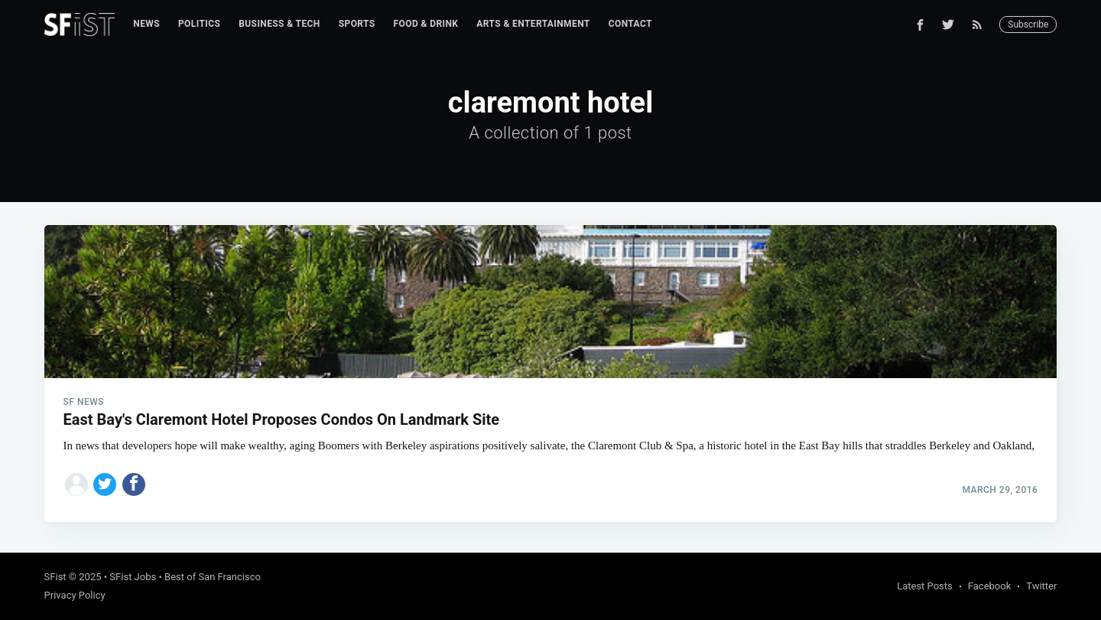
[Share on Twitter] (105, 485)
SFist (55, 576)
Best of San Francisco (212, 576)
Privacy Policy (75, 595)
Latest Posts (925, 586)
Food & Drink (426, 23)
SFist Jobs (132, 576)
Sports (357, 23)
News (146, 23)
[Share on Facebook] (134, 485)
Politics (199, 23)
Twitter (1041, 586)
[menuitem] (146, 24)
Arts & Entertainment (532, 23)
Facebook (989, 586)
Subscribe (1028, 24)
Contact (630, 23)
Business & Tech (279, 23)
